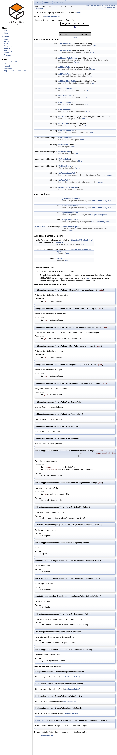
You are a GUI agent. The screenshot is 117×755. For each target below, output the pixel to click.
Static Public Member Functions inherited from (63, 240)
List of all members (110, 7)
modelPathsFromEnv (70, 206)
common (47, 2)
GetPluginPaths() (98, 222)
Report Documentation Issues (15, 71)
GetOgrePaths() (96, 215)
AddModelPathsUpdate (67, 58)
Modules (5, 37)
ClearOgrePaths (64, 103)
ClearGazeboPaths (65, 89)
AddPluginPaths (65, 75)
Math (6, 44)
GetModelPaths (64, 152)
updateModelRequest (70, 227)
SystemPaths (59, 2)
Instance (59, 243)
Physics (7, 48)
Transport (7, 55)
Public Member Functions (94, 5)
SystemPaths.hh (46, 736)
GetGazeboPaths (65, 138)
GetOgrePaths (64, 159)
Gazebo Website (10, 62)
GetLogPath (63, 145)
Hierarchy (7, 33)
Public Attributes (110, 5)
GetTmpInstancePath (66, 174)
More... (79, 13)
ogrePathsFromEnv (70, 213)
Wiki (5, 64)
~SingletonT (61, 259)
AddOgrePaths (64, 67)
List (5, 31)
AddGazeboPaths (65, 44)
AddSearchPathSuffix (67, 82)
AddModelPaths (64, 51)
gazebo (38, 2)
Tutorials (7, 66)
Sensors (7, 53)
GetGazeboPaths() (99, 201)
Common (7, 39)
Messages (8, 46)
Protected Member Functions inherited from (62, 250)
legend (75, 38)
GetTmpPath (63, 181)
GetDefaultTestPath (66, 131)
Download (8, 68)
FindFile (61, 117)
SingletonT (60, 252)
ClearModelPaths (65, 96)
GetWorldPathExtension (68, 188)
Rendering (8, 51)
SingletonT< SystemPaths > (82, 240)
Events (6, 42)
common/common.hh (52, 16)
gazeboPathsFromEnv (71, 199)
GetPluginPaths (64, 166)
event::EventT (40, 227)
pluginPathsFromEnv (70, 220)
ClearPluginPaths (65, 110)
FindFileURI (63, 124)
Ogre (88, 279)
